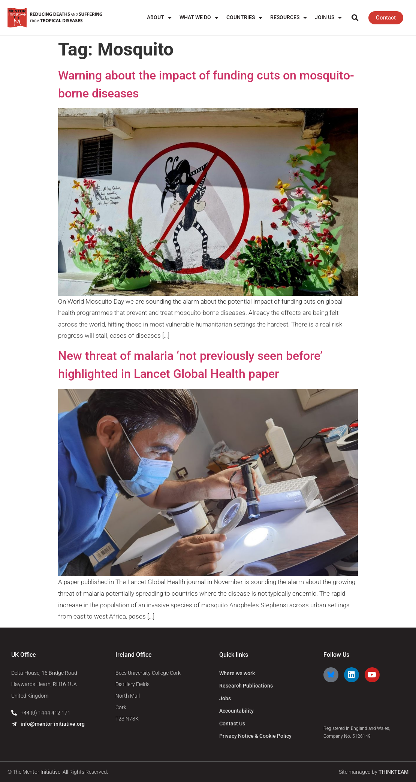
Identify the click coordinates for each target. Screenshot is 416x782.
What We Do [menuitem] (199, 17)
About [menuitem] (159, 17)
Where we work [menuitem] (237, 673)
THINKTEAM (394, 772)
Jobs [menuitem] (225, 698)
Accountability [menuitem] (236, 711)
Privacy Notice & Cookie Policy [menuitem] (255, 736)
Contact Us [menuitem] (232, 724)
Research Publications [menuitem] (246, 686)
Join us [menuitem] (328, 17)
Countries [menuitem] (244, 17)
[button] (355, 18)
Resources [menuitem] (288, 17)
